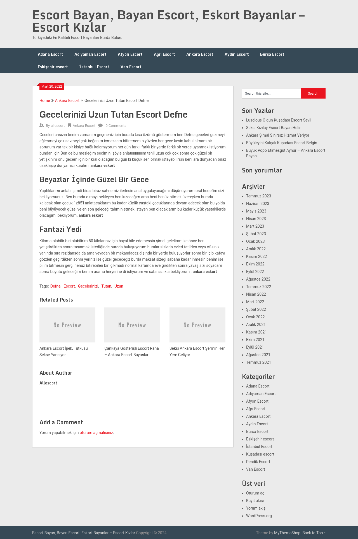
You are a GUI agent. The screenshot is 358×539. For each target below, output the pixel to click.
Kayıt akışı (255, 500)
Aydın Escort (237, 54)
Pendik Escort (258, 461)
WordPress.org (259, 516)
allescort (58, 125)
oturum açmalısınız (96, 432)
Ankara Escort (199, 54)
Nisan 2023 (256, 218)
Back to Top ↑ (314, 533)
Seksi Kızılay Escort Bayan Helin (274, 127)
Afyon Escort (130, 54)
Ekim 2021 (255, 339)
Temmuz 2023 (258, 196)
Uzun (118, 286)
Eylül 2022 (255, 271)
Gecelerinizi (88, 286)
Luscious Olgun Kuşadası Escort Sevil (278, 120)
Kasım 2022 (256, 256)
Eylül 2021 (255, 347)
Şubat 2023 (256, 234)
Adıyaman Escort (90, 54)
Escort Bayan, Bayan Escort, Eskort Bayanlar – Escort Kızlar (168, 20)
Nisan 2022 (256, 294)
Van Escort (131, 67)
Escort (69, 286)
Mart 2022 (255, 302)
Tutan (106, 286)
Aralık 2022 (256, 249)
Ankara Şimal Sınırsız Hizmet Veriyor (277, 135)
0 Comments (115, 125)
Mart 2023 (255, 226)
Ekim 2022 (255, 264)
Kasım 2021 (256, 332)
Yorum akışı (256, 508)
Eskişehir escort (53, 67)
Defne (55, 286)
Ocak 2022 (255, 317)
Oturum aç (255, 493)
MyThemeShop (287, 533)
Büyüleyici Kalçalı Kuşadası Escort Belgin (281, 143)
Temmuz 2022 (258, 286)
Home (44, 100)
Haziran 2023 (257, 203)
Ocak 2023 (255, 241)
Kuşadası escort (260, 454)
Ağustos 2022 (258, 279)
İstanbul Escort (94, 67)
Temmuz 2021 (258, 362)
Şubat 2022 (256, 309)
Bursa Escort (272, 54)
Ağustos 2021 (258, 355)
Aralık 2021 (256, 324)
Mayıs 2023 (256, 211)
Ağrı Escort (164, 54)
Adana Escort (50, 54)
